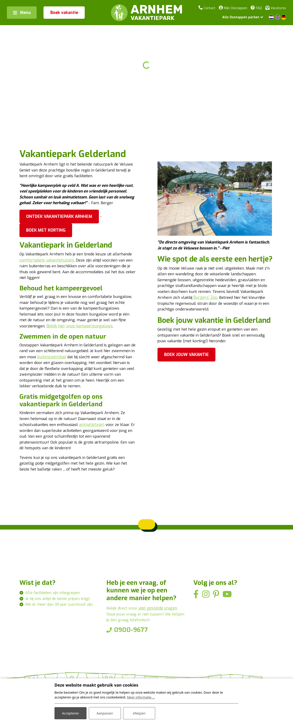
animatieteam (94, 452)
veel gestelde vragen (159, 638)
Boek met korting (45, 245)
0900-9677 (131, 660)
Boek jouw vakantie (186, 358)
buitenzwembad (77, 382)
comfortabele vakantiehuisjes (67, 275)
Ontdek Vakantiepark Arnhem (59, 231)
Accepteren (70, 713)
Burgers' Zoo (207, 300)
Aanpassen (105, 713)
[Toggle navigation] (22, 12)
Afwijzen (139, 713)
